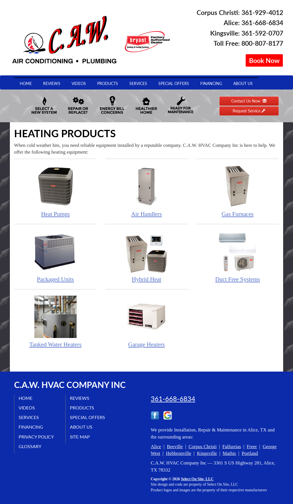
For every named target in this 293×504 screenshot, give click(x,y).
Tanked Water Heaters (55, 321)
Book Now (264, 60)
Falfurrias (231, 446)
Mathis (229, 453)
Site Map (80, 436)
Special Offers (173, 83)
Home (26, 83)
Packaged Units (55, 256)
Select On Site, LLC (197, 479)
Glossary (30, 446)
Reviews (51, 83)
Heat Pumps (55, 191)
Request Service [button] (249, 110)
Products (107, 83)
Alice (156, 446)
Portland (250, 453)
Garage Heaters (146, 321)
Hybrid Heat (146, 256)
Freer (252, 446)
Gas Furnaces (237, 191)
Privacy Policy (36, 436)
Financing (211, 83)
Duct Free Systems (237, 256)
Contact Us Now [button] (249, 101)
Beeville (175, 446)
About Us (243, 83)
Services (138, 83)
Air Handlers (146, 191)
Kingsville (207, 453)
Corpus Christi (202, 446)
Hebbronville (178, 453)
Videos (79, 83)
